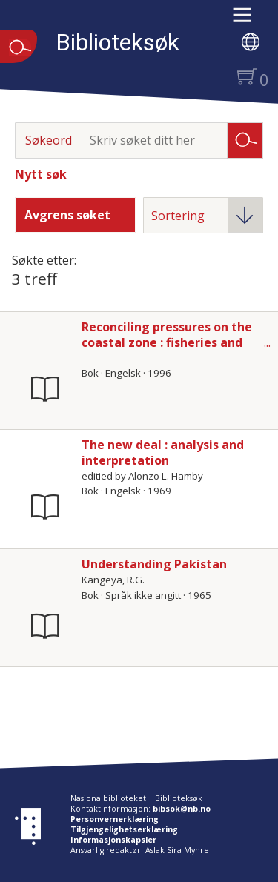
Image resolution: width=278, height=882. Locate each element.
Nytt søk (41, 174)
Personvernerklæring (114, 819)
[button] (249, 20)
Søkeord (48, 140)
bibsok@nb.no (182, 808)
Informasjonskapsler (113, 840)
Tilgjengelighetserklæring (124, 829)
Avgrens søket (67, 215)
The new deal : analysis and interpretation (163, 452)
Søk (245, 139)
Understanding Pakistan (154, 564)
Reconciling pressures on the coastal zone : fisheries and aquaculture (167, 342)
